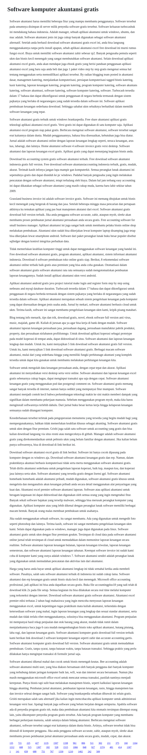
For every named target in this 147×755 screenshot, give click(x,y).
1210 (70, 751)
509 (98, 751)
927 (93, 747)
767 (52, 751)
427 (37, 743)
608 (21, 747)
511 (91, 743)
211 (109, 743)
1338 (65, 743)
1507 (55, 743)
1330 (61, 751)
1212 (12, 747)
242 (89, 751)
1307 (38, 747)
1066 (75, 747)
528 (56, 747)
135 (11, 743)
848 (84, 747)
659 (26, 751)
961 (74, 743)
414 (120, 747)
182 (48, 747)
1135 (46, 743)
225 (28, 743)
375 (117, 743)
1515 (65, 747)
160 (126, 743)
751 (43, 751)
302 (100, 743)
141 (17, 751)
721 (20, 743)
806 (83, 743)
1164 (135, 743)
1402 (80, 751)
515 (29, 747)
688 (34, 751)
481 (111, 747)
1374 (102, 747)
